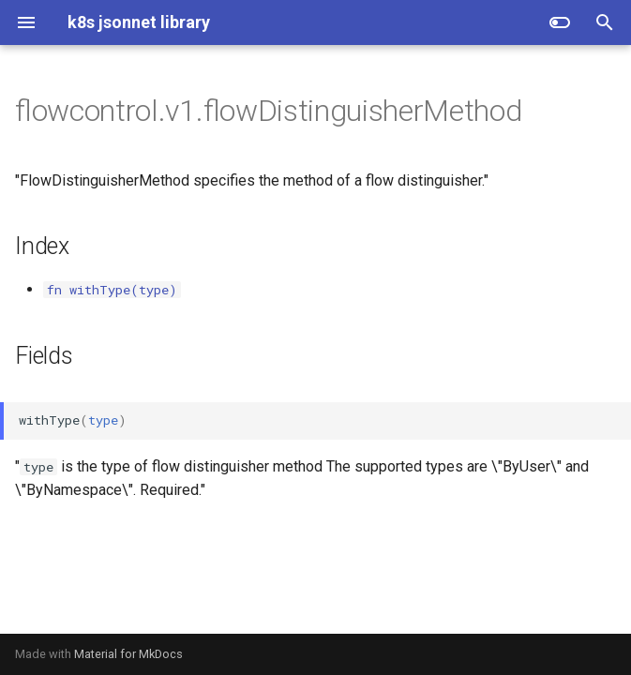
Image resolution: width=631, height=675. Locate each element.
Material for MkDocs (128, 654)
